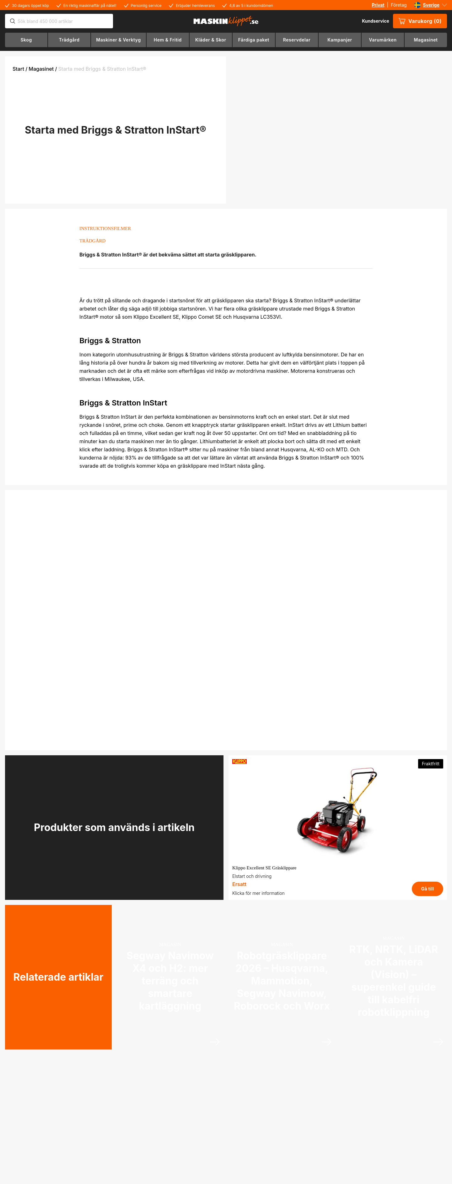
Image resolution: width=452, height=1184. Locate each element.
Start (18, 69)
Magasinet (41, 69)
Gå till (427, 888)
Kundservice (375, 21)
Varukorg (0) (420, 21)
